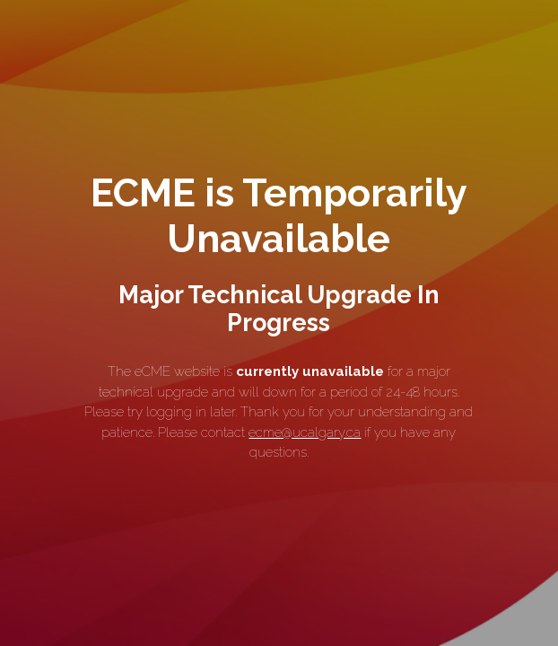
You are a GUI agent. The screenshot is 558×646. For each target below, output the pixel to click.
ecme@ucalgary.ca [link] (304, 432)
